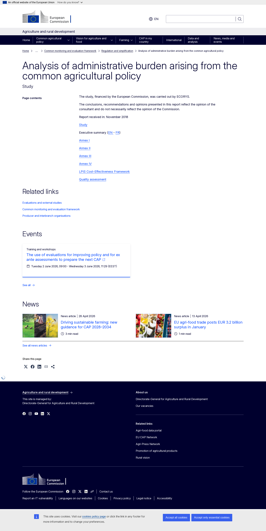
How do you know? (70, 2)
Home (26, 40)
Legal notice (143, 498)
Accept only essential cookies (212, 517)
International (174, 40)
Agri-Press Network (148, 444)
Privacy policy (122, 498)
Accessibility (164, 498)
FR (117, 132)
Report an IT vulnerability (37, 498)
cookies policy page (94, 516)
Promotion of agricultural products (156, 450)
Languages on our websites (75, 498)
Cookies (103, 498)
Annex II (84, 148)
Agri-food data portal (149, 430)
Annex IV (85, 164)
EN (110, 132)
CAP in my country (145, 40)
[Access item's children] (69, 40)
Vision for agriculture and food (91, 40)
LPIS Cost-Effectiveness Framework (104, 171)
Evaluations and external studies (42, 202)
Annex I (84, 140)
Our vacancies (144, 406)
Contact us (106, 491)
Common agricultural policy (48, 40)
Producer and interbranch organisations (46, 215)
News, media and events (224, 40)
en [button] (153, 19)
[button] (25, 366)
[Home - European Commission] (49, 17)
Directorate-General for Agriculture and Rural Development (172, 399)
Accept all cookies (176, 517)
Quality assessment (92, 179)
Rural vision (143, 457)
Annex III (85, 156)
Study (83, 125)
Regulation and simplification (117, 50)
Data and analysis (193, 40)
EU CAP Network (146, 437)
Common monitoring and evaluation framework (70, 50)
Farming (124, 40)
